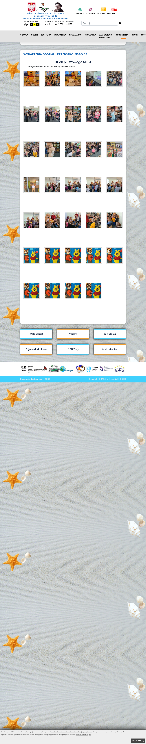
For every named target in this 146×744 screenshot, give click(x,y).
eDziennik (90, 13)
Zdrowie (80, 13)
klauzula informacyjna (83, 734)
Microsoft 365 (104, 13)
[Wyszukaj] (120, 23)
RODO (47, 379)
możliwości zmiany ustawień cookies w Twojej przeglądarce (71, 732)
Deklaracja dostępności (31, 379)
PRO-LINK (121, 379)
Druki (134, 35)
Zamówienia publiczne (105, 36)
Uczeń (34, 35)
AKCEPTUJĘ (138, 741)
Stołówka (90, 35)
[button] (123, 36)
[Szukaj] (99, 23)
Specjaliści (75, 35)
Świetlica (46, 35)
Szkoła (24, 35)
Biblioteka (60, 35)
